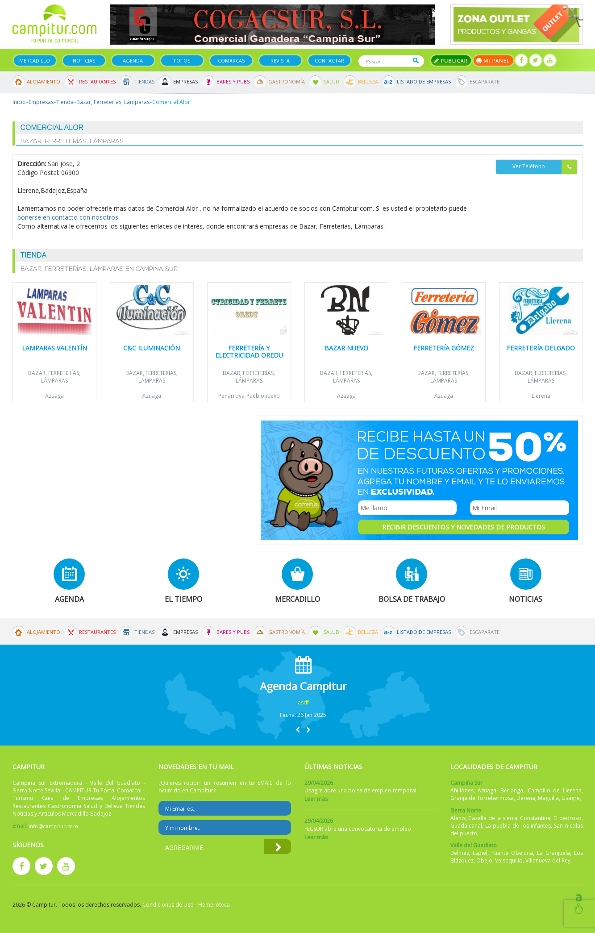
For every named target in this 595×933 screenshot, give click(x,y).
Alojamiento (43, 81)
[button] (297, 729)
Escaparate (484, 81)
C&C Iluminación (151, 348)
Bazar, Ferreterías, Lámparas (113, 102)
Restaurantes (97, 81)
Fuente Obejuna (512, 853)
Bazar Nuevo (346, 348)
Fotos (182, 60)
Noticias (84, 60)
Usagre (571, 798)
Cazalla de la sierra (492, 818)
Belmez (459, 853)
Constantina (535, 818)
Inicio (19, 102)
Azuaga (54, 396)
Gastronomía (286, 81)
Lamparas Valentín (54, 348)
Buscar (416, 60)
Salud (331, 81)
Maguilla (548, 798)
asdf (303, 702)
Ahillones (462, 790)
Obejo (484, 860)
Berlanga (511, 790)
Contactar (329, 60)
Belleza (368, 81)
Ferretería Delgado (541, 348)
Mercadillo (34, 60)
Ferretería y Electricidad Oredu (249, 351)
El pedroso (567, 818)
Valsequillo (509, 860)
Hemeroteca (214, 904)
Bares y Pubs (233, 81)
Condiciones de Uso (168, 904)
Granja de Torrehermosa (482, 798)
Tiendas (144, 81)
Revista (280, 60)
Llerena (541, 396)
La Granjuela (553, 853)
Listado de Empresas (424, 81)
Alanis (458, 818)
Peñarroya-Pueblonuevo (249, 396)
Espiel (480, 853)
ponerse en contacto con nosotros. (68, 217)
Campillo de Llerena (555, 790)
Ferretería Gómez (443, 348)
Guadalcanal (466, 825)
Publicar (451, 60)
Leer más (316, 799)
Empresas (185, 81)
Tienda (65, 102)
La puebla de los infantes (518, 825)
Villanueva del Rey (547, 860)
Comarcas (231, 60)
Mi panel (493, 60)
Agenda (133, 60)
